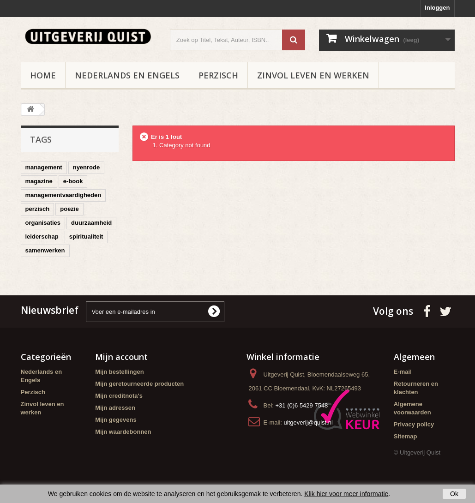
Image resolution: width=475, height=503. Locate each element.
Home (43, 75)
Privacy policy (414, 424)
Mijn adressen (115, 407)
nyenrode (86, 167)
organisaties (43, 222)
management (43, 167)
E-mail (403, 371)
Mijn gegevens (116, 419)
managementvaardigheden (63, 195)
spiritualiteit (86, 236)
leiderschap (42, 236)
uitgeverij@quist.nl (308, 422)
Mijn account (121, 356)
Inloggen (437, 7)
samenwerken (45, 250)
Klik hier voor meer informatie (346, 493)
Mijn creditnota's (119, 395)
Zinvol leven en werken (313, 75)
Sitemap (405, 436)
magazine (39, 181)
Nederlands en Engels (127, 75)
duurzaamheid (91, 222)
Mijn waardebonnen (123, 431)
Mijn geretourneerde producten (139, 383)
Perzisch (218, 75)
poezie (69, 208)
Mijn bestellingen (119, 371)
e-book (73, 181)
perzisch (37, 208)
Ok (454, 493)
